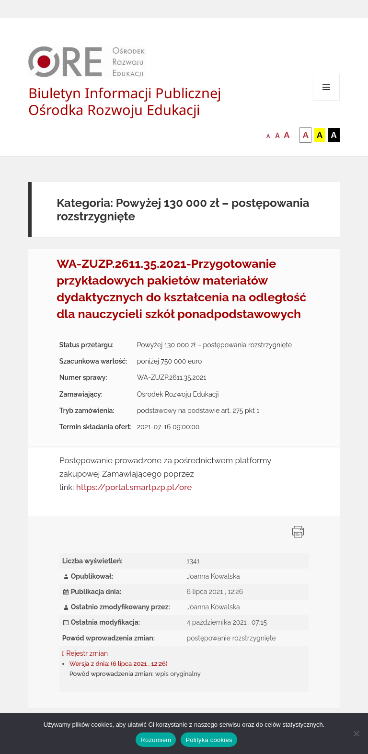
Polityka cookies (208, 739)
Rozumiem (155, 739)
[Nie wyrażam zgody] (356, 733)
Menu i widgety (326, 100)
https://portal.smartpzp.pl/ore (134, 487)
